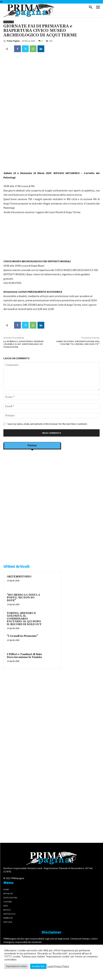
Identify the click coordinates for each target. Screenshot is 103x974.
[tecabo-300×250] (28, 553)
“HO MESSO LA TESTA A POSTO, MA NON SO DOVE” (23, 597)
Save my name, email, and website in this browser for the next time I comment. (47, 423)
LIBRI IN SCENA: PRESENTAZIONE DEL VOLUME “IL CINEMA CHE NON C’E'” (78, 342)
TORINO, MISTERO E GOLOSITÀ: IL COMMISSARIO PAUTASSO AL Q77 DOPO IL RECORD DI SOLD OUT (24, 619)
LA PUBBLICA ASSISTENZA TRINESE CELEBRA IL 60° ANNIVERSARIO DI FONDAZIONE (23, 344)
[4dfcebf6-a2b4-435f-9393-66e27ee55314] (32, 833)
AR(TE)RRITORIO (19, 576)
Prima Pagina (13, 40)
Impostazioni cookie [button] (16, 966)
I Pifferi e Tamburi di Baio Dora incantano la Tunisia (24, 656)
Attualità (8, 22)
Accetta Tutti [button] (38, 966)
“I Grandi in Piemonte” (22, 636)
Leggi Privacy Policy (58, 966)
